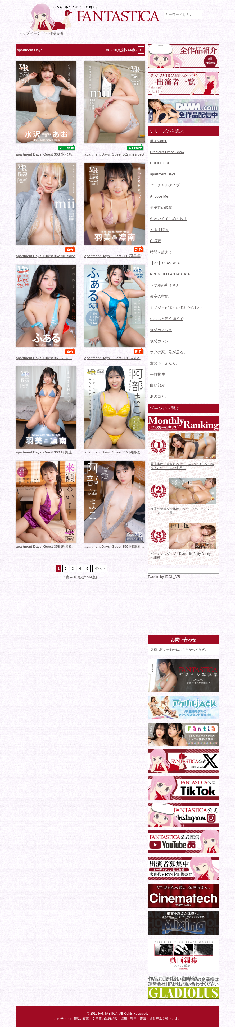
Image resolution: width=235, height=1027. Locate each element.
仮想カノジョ (161, 330)
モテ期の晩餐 (161, 208)
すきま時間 (159, 230)
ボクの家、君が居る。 (168, 352)
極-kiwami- (158, 141)
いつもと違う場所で (166, 319)
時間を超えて (161, 252)
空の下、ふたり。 (165, 363)
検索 (211, 14)
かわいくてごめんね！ (168, 219)
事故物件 (157, 374)
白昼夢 (155, 241)
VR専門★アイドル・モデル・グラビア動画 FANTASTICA (95, 17)
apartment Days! (163, 174)
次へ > (99, 568)
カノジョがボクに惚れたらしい (176, 308)
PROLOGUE (160, 163)
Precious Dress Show (167, 152)
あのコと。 (159, 396)
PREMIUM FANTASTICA (170, 274)
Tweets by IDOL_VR (164, 577)
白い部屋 (157, 385)
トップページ (30, 33)
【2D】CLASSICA (165, 263)
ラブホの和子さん (165, 285)
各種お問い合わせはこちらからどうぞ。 (179, 649)
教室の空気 (159, 296)
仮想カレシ (159, 341)
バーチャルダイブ (165, 185)
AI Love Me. (159, 196)
